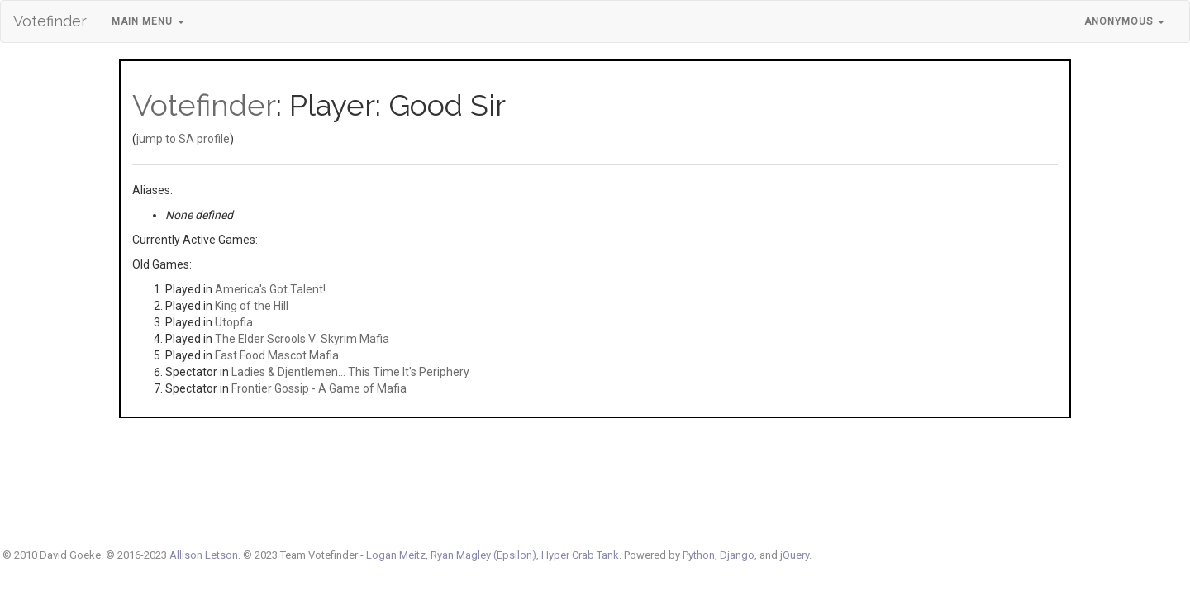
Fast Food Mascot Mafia (277, 355)
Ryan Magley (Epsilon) (483, 555)
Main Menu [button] (148, 21)
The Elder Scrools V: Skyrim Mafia (302, 338)
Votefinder (50, 21)
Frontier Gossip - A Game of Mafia (319, 388)
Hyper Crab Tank (580, 555)
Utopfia (234, 322)
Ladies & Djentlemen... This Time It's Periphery (350, 371)
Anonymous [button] (1124, 21)
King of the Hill (251, 305)
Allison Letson (203, 555)
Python (699, 555)
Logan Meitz (396, 555)
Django (737, 555)
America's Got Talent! (270, 289)
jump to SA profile (183, 138)
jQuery (794, 555)
